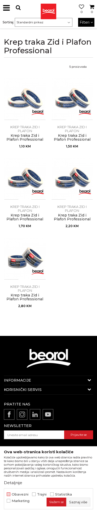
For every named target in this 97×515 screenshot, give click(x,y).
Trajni (42, 494)
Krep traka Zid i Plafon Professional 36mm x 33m (72, 219)
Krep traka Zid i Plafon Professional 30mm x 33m (24, 219)
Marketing (20, 501)
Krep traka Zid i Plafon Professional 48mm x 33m (24, 299)
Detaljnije (13, 482)
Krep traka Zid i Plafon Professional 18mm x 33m (24, 139)
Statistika (63, 494)
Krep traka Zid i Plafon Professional (25, 131)
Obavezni (20, 494)
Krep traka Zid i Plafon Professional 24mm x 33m (72, 139)
